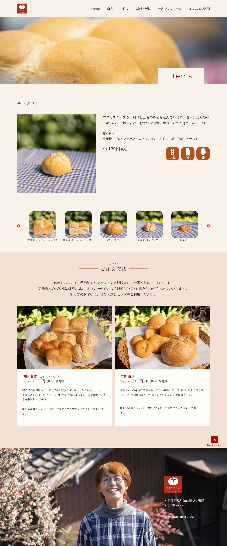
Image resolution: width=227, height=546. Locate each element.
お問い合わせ (177, 505)
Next (208, 226)
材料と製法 (143, 8)
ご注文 (124, 8)
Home (95, 8)
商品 (110, 8)
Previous (19, 226)
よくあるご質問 (199, 8)
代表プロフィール (170, 8)
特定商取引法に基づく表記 (186, 500)
